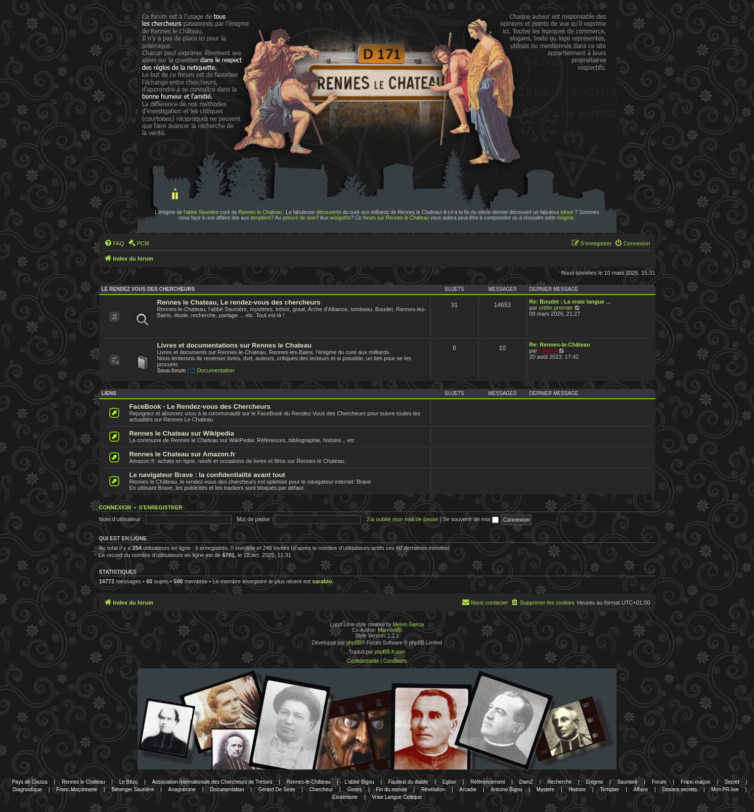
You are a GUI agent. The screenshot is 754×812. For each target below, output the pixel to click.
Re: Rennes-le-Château (559, 344)
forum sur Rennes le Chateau (396, 218)
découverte (328, 212)
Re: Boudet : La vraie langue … (570, 301)
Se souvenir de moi (470, 519)
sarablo (322, 581)
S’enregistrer (160, 507)
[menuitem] (114, 243)
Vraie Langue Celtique (397, 797)
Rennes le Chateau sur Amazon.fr (182, 454)
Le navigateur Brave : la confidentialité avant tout (207, 475)
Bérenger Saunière (133, 789)
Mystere (546, 789)
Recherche (559, 782)
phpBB (354, 643)
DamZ (526, 782)
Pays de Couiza (30, 782)
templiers (260, 218)
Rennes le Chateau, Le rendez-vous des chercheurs (239, 302)
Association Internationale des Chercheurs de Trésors (212, 782)
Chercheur (321, 789)
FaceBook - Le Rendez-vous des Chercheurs (200, 406)
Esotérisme (345, 797)
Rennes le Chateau (260, 212)
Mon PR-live (724, 789)
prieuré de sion (299, 218)
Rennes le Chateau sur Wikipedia (181, 433)
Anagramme (182, 789)
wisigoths (340, 218)
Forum (659, 782)
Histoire (577, 789)
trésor (567, 212)
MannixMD (390, 630)
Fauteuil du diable (408, 782)
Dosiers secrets (679, 789)
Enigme (594, 782)
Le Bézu (128, 782)
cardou (548, 351)
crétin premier (555, 308)
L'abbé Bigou (359, 782)
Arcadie (467, 789)
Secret (732, 782)
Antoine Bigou (506, 789)
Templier (609, 789)
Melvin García (408, 624)
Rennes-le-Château (309, 782)
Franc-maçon (696, 782)
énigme (565, 218)
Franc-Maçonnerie (76, 789)
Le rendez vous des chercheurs (148, 289)
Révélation (433, 789)
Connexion (115, 507)
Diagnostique (27, 789)
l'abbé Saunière (201, 212)
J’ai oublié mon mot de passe (402, 519)
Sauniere (627, 782)
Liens (109, 393)
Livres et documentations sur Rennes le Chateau (234, 345)
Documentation (213, 370)
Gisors (354, 789)
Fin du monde (391, 789)
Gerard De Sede (276, 789)
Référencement (487, 782)
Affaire (641, 789)
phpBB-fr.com (390, 652)
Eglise (449, 782)
